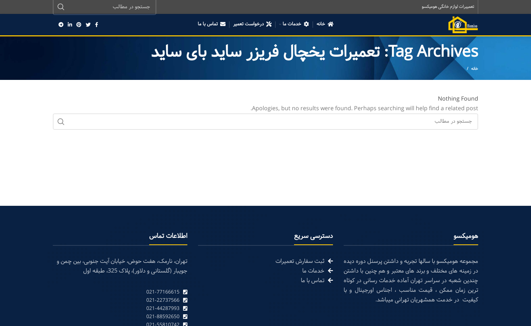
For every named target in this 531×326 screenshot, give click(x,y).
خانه (474, 69)
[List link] (120, 293)
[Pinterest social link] (79, 25)
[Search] (265, 122)
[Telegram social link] (61, 25)
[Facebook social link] (96, 25)
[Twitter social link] (88, 25)
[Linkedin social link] (70, 25)
